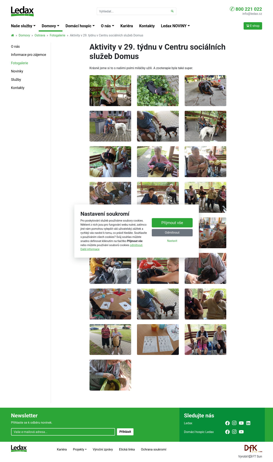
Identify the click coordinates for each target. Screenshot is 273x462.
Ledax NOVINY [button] (174, 26)
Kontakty (147, 26)
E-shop (253, 26)
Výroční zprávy (103, 449)
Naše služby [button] (21, 26)
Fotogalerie (57, 35)
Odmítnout (172, 232)
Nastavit (172, 240)
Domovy (24, 35)
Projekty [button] (78, 449)
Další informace (90, 249)
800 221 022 (246, 9)
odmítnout (136, 245)
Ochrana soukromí (153, 449)
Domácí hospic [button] (78, 26)
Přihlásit (125, 432)
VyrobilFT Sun (250, 456)
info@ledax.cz (252, 14)
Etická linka (127, 449)
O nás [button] (106, 26)
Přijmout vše (172, 222)
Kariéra (126, 26)
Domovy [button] (49, 26)
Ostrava (39, 35)
